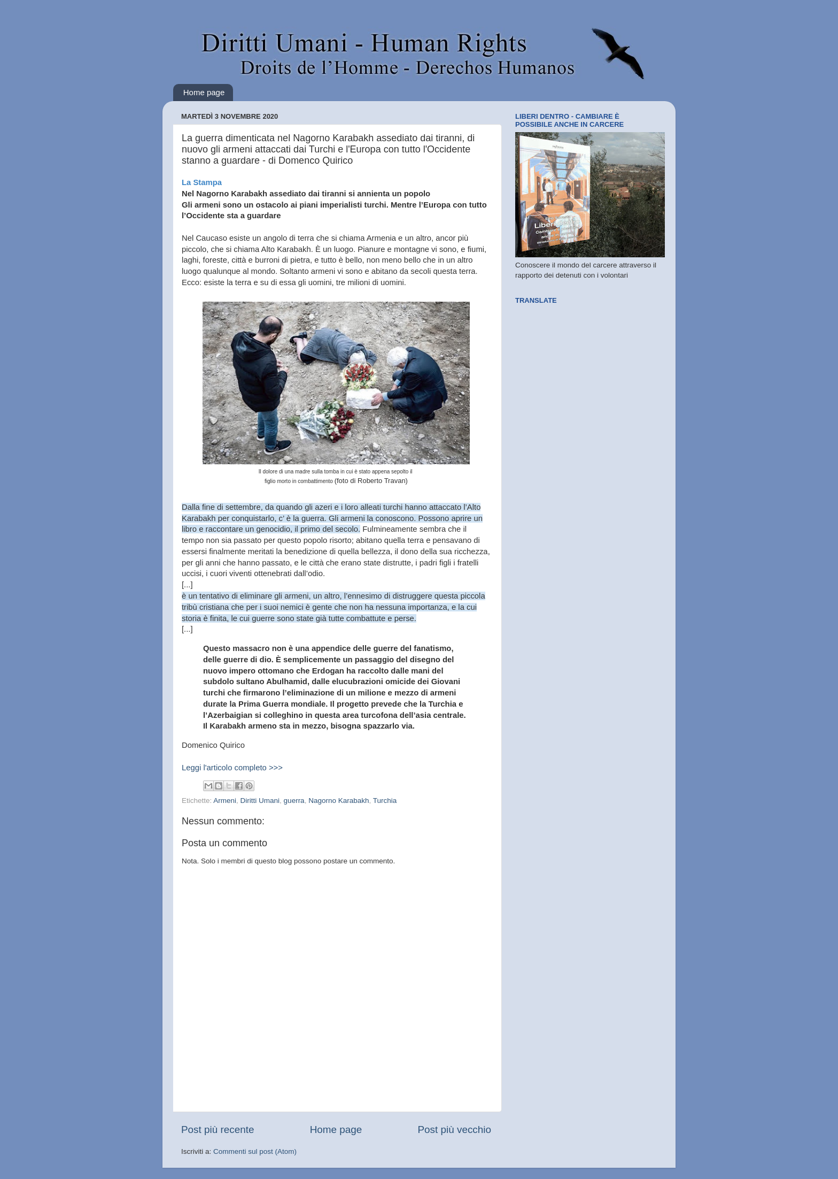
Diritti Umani (260, 801)
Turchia (385, 801)
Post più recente (217, 1129)
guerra (294, 801)
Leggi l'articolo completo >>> (232, 767)
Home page (204, 92)
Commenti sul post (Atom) (255, 1151)
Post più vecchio (454, 1129)
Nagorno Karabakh (338, 801)
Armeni (224, 801)
